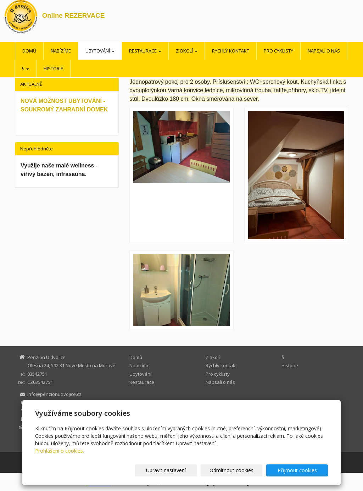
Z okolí (186, 51)
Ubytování (100, 51)
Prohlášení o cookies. (59, 450)
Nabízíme (61, 51)
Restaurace (145, 51)
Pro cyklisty (278, 51)
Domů (29, 51)
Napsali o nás (324, 51)
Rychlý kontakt (230, 51)
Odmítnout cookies (243, 470)
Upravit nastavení (185, 470)
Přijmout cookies (300, 470)
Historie (53, 68)
